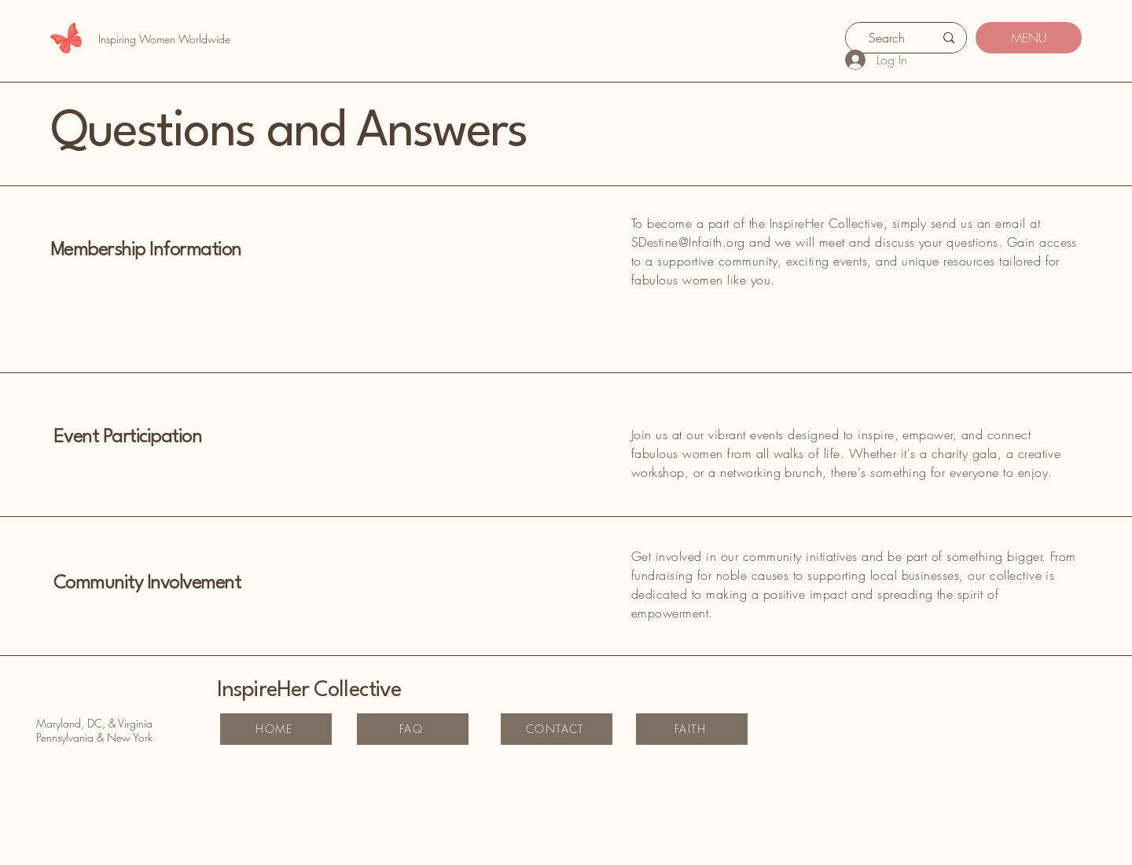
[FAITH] (692, 729)
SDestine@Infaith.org (688, 242)
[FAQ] (413, 729)
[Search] (886, 37)
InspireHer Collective (309, 691)
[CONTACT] (556, 729)
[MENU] (1029, 37)
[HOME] (276, 729)
